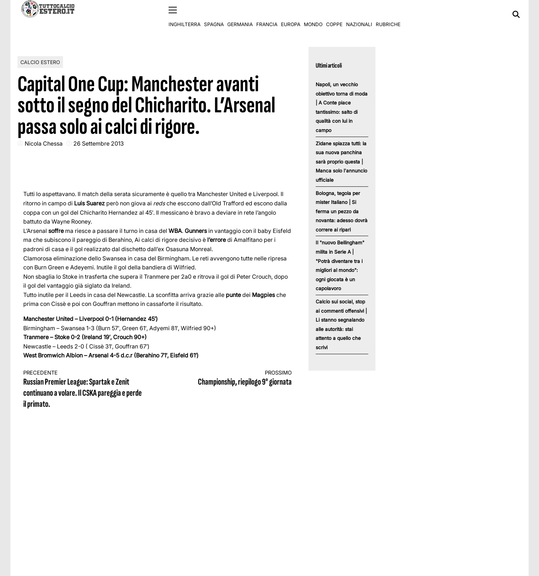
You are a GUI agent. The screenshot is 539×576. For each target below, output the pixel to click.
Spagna (214, 14)
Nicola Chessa (44, 143)
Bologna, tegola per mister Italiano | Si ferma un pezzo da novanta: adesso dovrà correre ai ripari (342, 211)
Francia (266, 14)
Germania (240, 14)
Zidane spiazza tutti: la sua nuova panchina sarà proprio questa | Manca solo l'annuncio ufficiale (341, 161)
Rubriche (388, 14)
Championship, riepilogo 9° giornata (231, 378)
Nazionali (359, 14)
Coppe (334, 14)
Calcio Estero (40, 62)
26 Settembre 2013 (98, 143)
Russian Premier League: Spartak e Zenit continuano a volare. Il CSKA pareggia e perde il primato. (83, 389)
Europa (290, 14)
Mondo (313, 14)
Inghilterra (184, 14)
